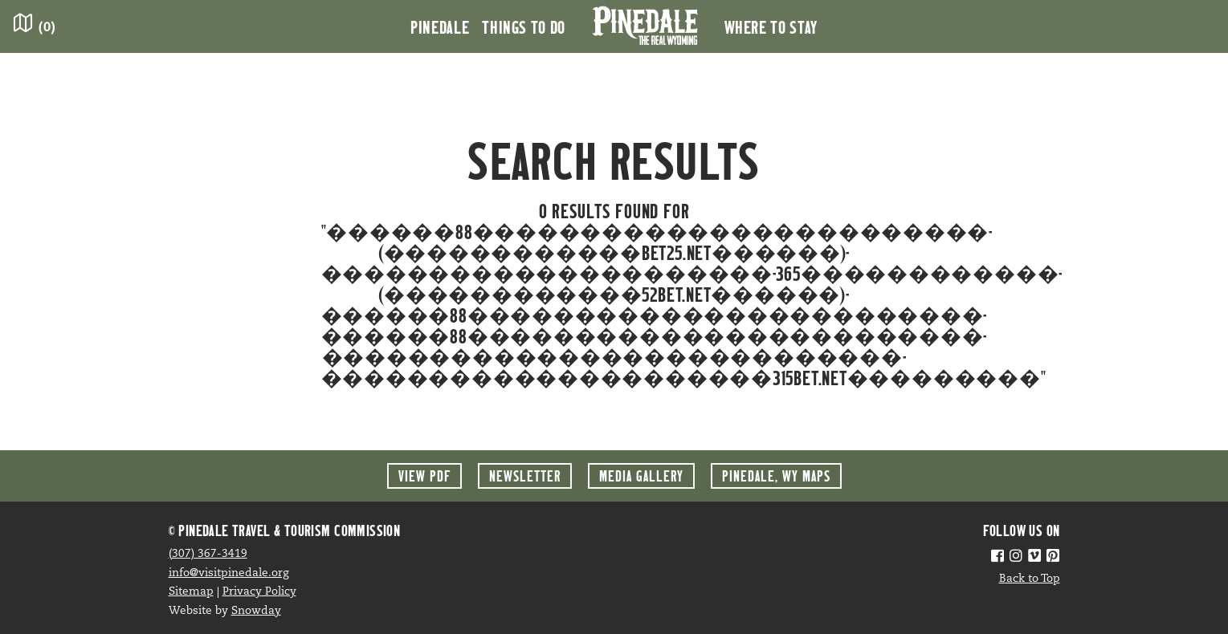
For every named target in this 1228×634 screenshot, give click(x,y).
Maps (776, 475)
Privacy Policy (259, 592)
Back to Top (1029, 579)
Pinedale (439, 26)
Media (641, 475)
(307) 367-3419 (208, 554)
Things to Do (523, 26)
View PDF (424, 475)
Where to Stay (771, 26)
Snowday (256, 611)
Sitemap (191, 592)
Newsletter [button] (525, 475)
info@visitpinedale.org (229, 573)
